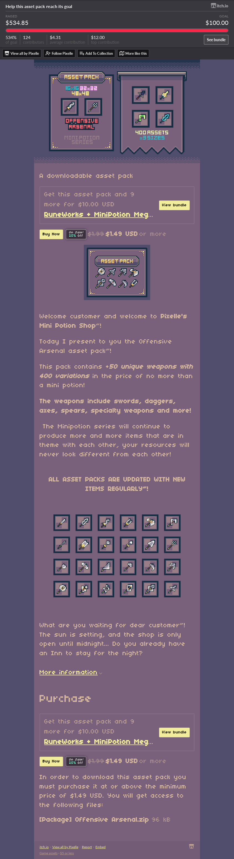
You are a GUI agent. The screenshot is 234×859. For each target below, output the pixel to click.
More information (71, 672)
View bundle (174, 205)
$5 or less (67, 853)
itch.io (44, 847)
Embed (100, 847)
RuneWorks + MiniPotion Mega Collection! (118, 215)
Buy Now (51, 234)
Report (87, 847)
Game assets (49, 853)
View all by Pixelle (65, 847)
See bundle (216, 39)
